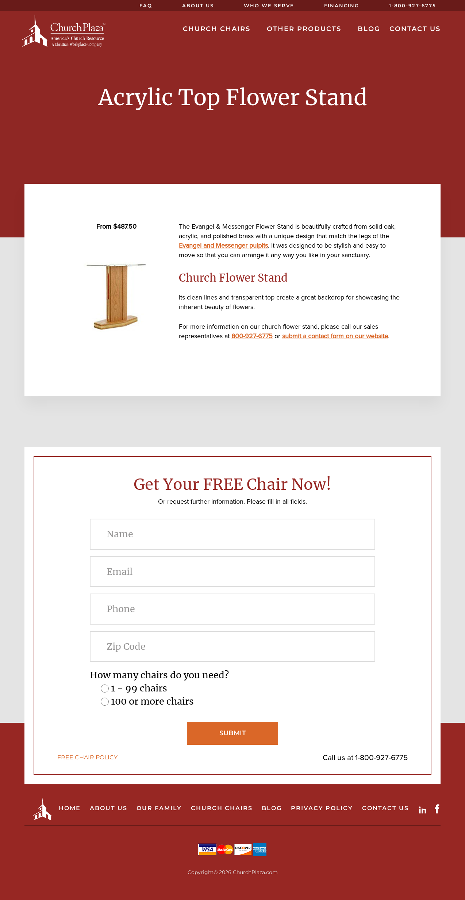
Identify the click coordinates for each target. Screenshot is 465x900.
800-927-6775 (252, 336)
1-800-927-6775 (381, 757)
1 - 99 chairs (139, 688)
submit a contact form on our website (335, 336)
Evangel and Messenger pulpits (223, 245)
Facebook (438, 808)
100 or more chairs (152, 701)
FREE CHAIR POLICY (87, 757)
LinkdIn (424, 808)
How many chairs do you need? (159, 675)
